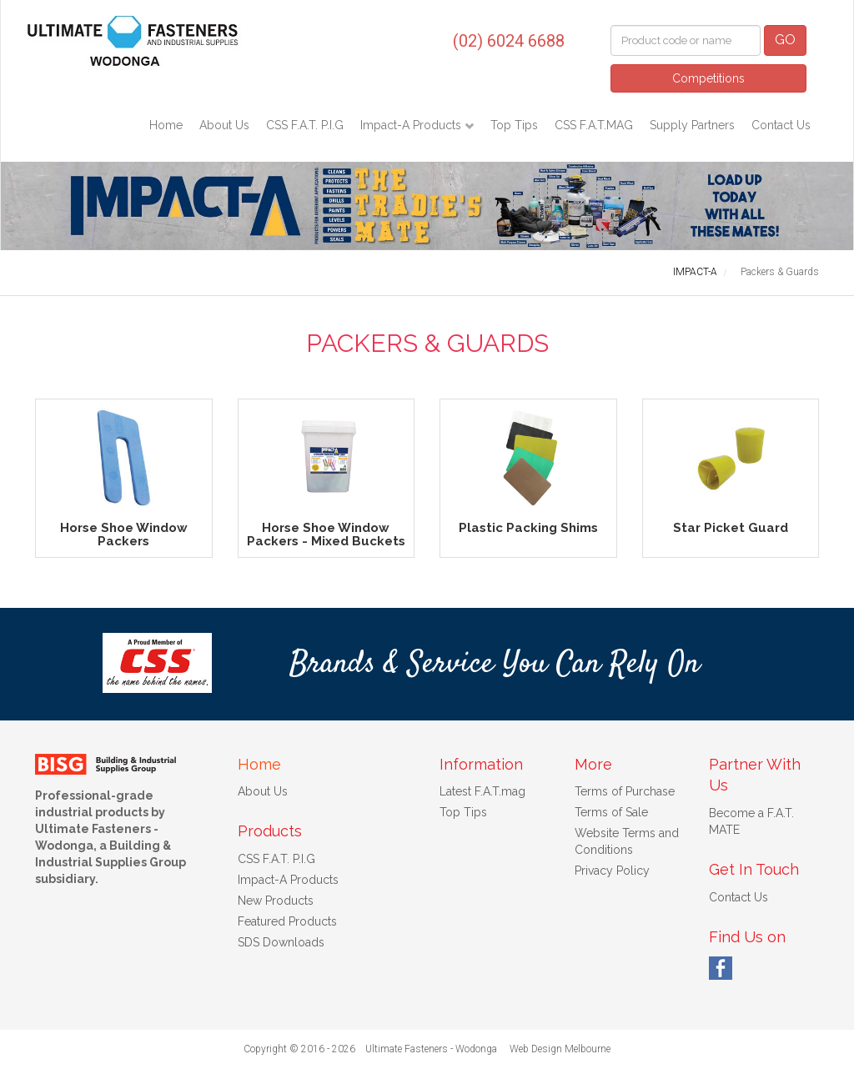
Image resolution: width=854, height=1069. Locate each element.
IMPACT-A (695, 272)
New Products (276, 900)
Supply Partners (692, 125)
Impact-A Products (412, 125)
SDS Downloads (281, 942)
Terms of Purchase (625, 791)
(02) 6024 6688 (509, 41)
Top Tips (514, 125)
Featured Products (287, 921)
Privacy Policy (612, 870)
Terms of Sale (611, 812)
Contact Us (781, 125)
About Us (224, 125)
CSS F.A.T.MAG (594, 125)
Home (166, 125)
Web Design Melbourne (560, 1049)
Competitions (708, 78)
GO (785, 40)
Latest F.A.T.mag (482, 791)
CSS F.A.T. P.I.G (305, 125)
